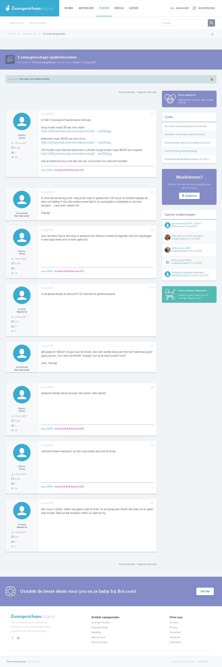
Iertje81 (175, 238)
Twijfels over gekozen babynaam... (188, 272)
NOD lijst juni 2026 (180, 248)
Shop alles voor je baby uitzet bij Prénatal (185, 134)
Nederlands (203, 661)
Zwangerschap (99, 627)
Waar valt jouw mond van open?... (188, 235)
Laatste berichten (37, 23)
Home (69, 8)
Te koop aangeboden (44, 62)
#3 (152, 230)
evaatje (22, 309)
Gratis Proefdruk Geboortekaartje (181, 151)
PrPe (173, 226)
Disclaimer (175, 632)
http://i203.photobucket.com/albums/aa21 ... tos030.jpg (76, 142)
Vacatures (175, 637)
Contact (174, 622)
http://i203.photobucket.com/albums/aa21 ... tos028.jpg (76, 131)
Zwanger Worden (100, 622)
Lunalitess (176, 263)
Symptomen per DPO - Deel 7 (186, 223)
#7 (152, 445)
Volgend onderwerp (146, 92)
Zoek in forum (17, 23)
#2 (152, 192)
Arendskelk (22, 213)
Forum (104, 8)
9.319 (17, 148)
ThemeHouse (33, 661)
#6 (152, 387)
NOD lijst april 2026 (181, 260)
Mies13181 (176, 275)
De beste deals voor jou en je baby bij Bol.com (187, 142)
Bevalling (96, 632)
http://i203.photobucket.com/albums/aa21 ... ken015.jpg (76, 153)
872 (17, 322)
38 (16, 157)
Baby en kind (98, 637)
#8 (152, 503)
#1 (152, 114)
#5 (152, 346)
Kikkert (77, 62)
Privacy (173, 627)
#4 (152, 288)
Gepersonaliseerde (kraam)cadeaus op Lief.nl (187, 159)
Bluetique (176, 251)
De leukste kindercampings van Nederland (186, 126)
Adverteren (175, 642)
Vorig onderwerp (126, 92)
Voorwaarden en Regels (182, 661)
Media (119, 8)
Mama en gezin (99, 642)
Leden (133, 8)
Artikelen (86, 8)
